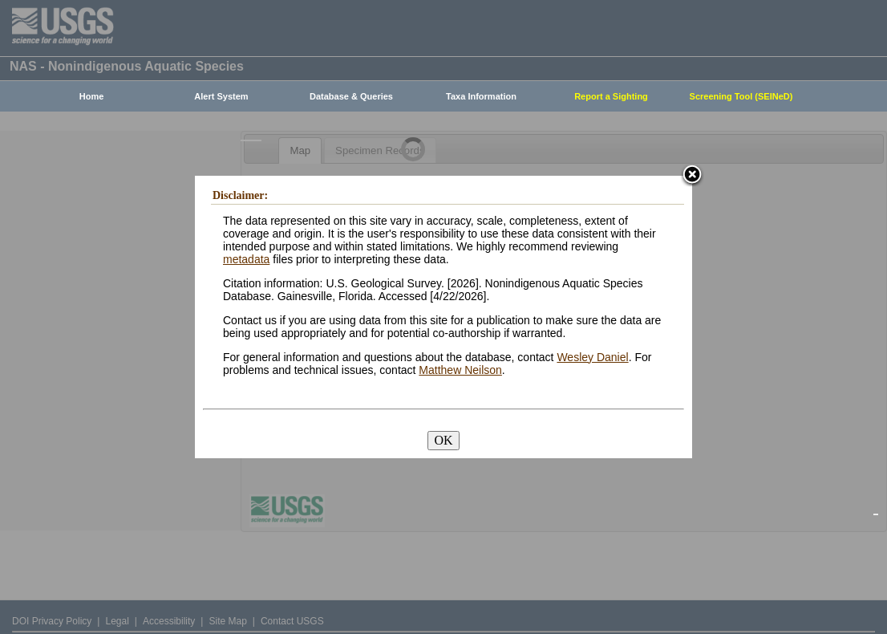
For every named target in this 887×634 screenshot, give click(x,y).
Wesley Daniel (592, 357)
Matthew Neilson (460, 370)
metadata (246, 259)
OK (443, 440)
